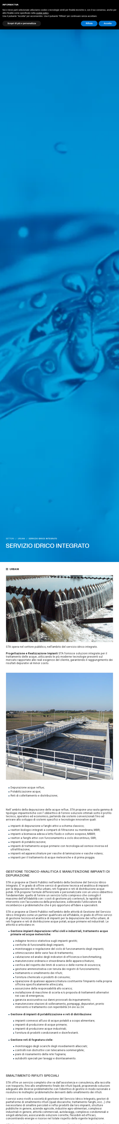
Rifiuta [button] (89, 23)
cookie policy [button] (42, 13)
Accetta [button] (108, 23)
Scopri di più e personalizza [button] (21, 23)
